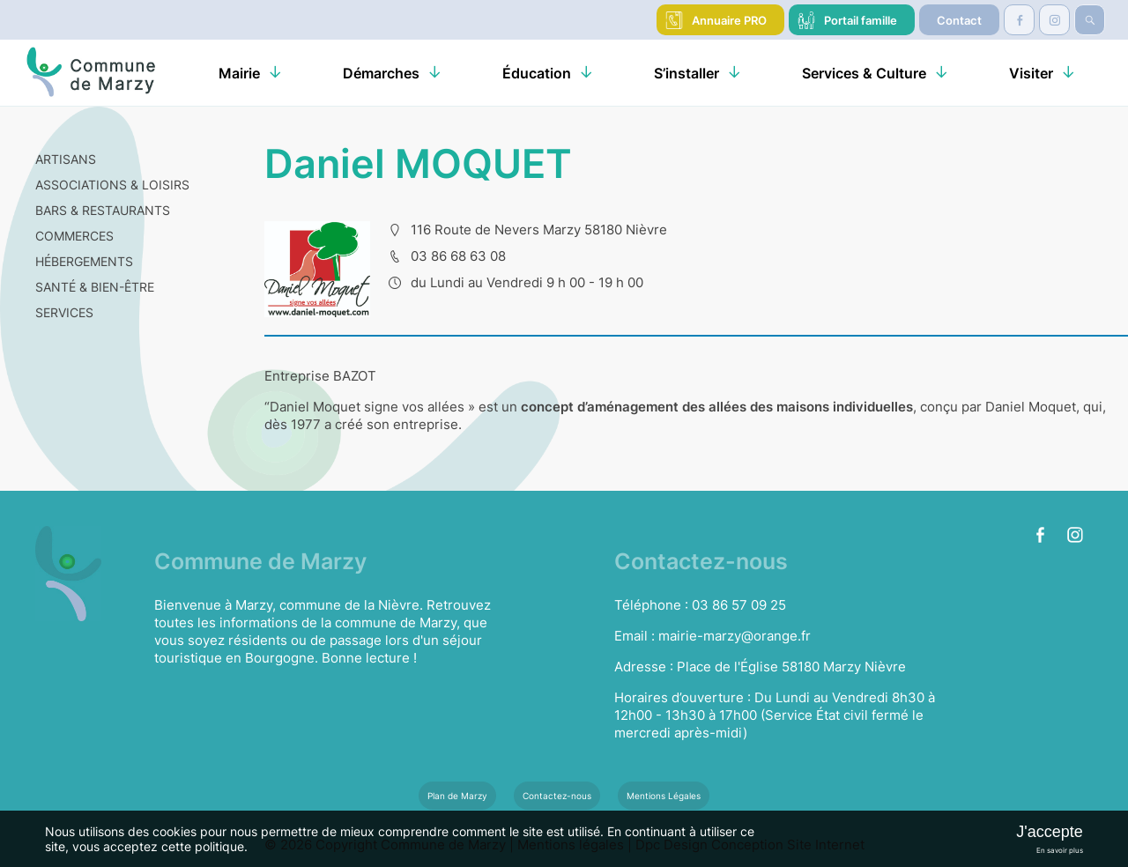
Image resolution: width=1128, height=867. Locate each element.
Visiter (1031, 73)
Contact (959, 20)
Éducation (536, 73)
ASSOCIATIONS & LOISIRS (112, 184)
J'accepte (1049, 832)
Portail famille (860, 20)
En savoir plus (1059, 850)
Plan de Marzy (457, 795)
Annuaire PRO (729, 20)
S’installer (686, 73)
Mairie (239, 73)
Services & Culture (864, 73)
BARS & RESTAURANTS (102, 210)
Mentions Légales (664, 795)
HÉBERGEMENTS (84, 261)
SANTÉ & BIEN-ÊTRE (94, 286)
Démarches (381, 73)
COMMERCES (74, 235)
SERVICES (64, 312)
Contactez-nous (557, 795)
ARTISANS (65, 159)
